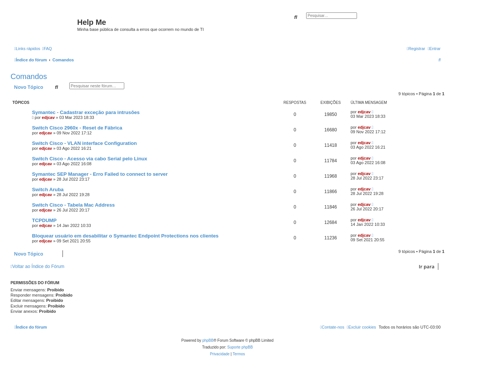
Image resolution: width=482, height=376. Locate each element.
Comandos (29, 76)
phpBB (208, 340)
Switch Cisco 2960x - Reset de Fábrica (77, 128)
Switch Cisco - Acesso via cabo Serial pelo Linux (89, 158)
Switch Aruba (48, 189)
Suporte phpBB (240, 347)
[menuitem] (47, 48)
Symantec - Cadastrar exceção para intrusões (86, 112)
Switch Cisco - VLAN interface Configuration (84, 143)
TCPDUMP (44, 220)
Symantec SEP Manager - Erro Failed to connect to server (100, 174)
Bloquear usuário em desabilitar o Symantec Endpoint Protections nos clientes (125, 236)
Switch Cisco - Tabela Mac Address (73, 205)
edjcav (48, 117)
